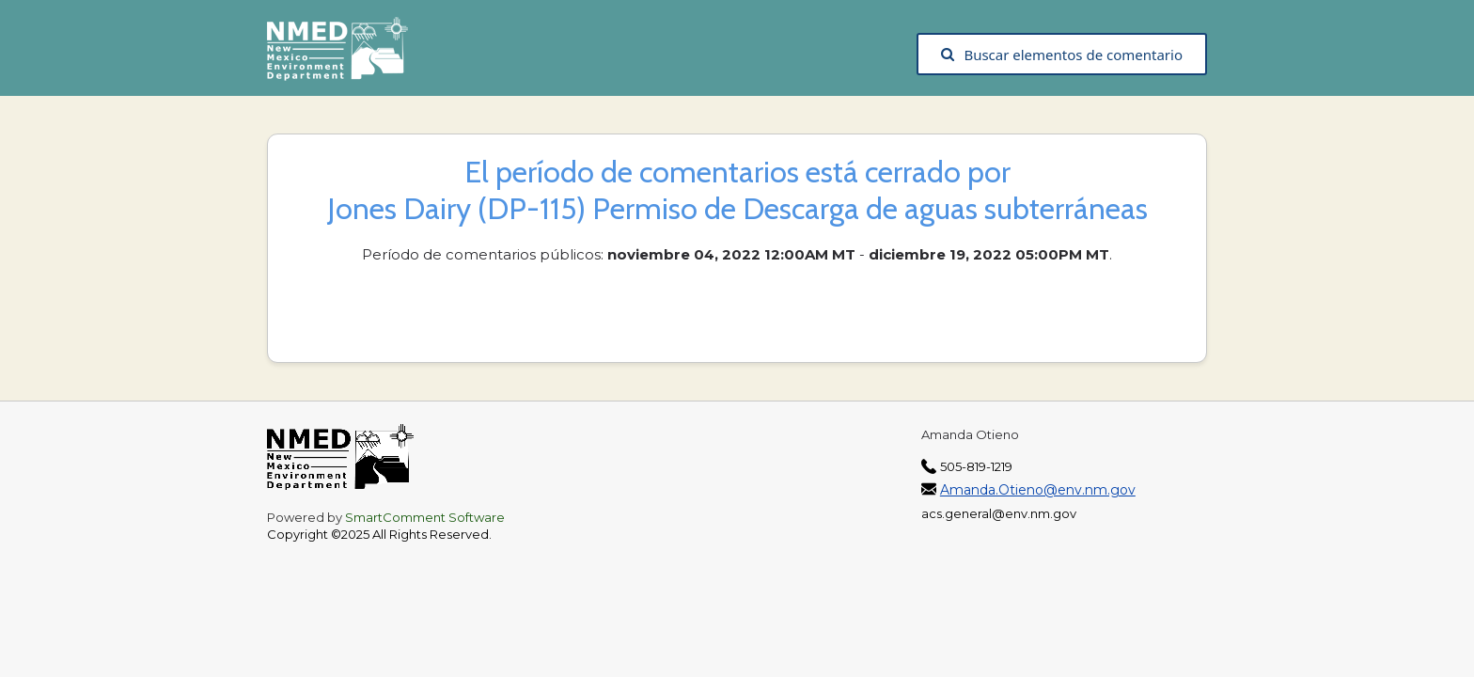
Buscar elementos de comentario (1062, 54)
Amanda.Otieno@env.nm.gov (1038, 489)
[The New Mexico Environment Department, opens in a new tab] (347, 54)
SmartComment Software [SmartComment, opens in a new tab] (425, 517)
